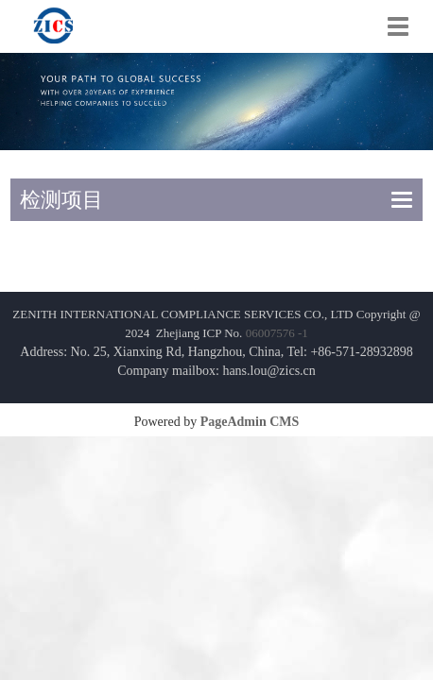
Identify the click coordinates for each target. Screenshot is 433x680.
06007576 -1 (277, 333)
